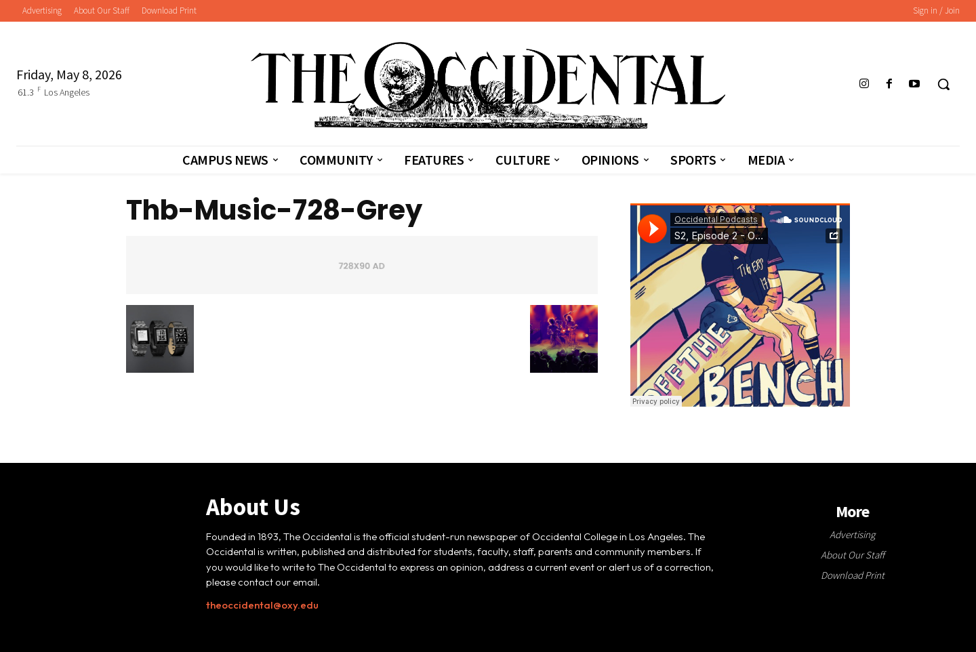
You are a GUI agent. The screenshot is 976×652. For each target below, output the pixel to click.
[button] (943, 84)
